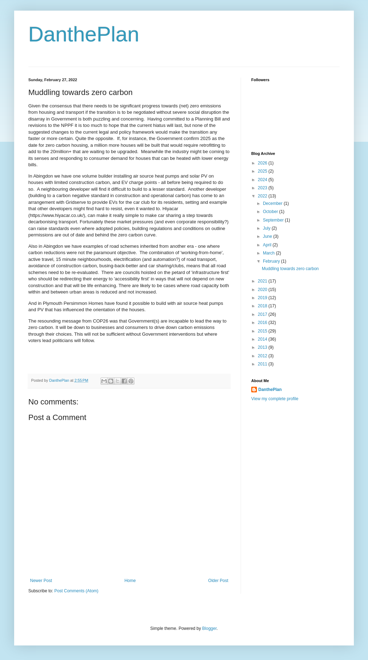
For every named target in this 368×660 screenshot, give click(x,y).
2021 (263, 281)
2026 (263, 163)
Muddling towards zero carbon (290, 268)
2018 (263, 305)
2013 (263, 347)
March (269, 253)
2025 (263, 171)
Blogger (209, 628)
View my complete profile (274, 398)
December (273, 203)
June (268, 236)
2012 (263, 355)
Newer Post (41, 580)
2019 (263, 297)
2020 (263, 289)
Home (130, 580)
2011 (263, 364)
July (267, 228)
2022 (263, 196)
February (272, 261)
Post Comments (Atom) (76, 590)
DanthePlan (83, 34)
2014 (263, 339)
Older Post (218, 580)
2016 (263, 322)
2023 (263, 187)
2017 (263, 314)
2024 (263, 179)
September (274, 220)
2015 (263, 331)
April (267, 244)
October (271, 211)
